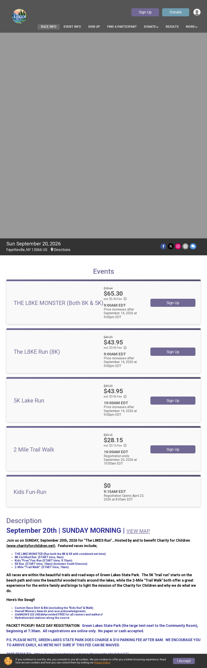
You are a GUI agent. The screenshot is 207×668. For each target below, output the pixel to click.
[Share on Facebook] (164, 44)
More (190, 27)
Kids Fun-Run (30, 289)
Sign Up (144, 12)
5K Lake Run (29, 198)
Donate (175, 12)
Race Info (48, 27)
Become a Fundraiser (124, 622)
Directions (62, 47)
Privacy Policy (102, 662)
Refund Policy (70, 625)
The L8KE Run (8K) (37, 149)
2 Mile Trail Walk (34, 247)
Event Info (72, 27)
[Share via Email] (186, 44)
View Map (103, 552)
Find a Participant (122, 27)
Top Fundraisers (120, 631)
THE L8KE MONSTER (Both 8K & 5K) (58, 100)
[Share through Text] (193, 44)
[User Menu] (197, 12)
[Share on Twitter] (171, 44)
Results (172, 27)
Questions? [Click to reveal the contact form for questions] (23, 491)
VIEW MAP (138, 329)
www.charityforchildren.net (31, 343)
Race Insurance (122, 639)
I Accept (184, 661)
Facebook (79, 583)
